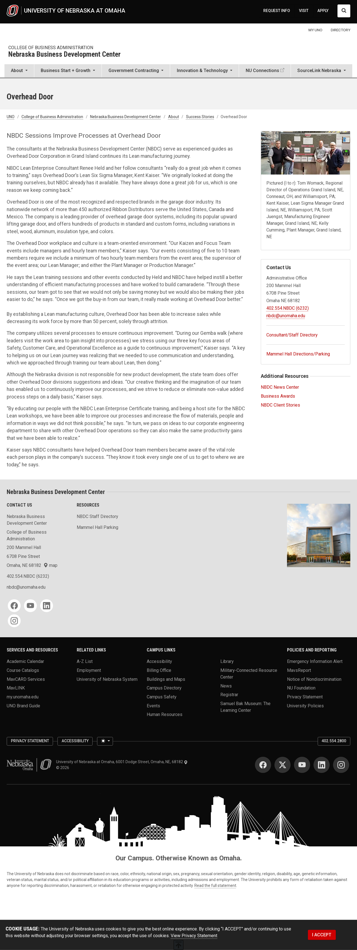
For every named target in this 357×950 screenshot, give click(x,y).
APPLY (323, 10)
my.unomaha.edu (22, 696)
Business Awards (278, 396)
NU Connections (262, 70)
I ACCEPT (321, 934)
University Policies (305, 705)
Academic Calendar (25, 661)
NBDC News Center (280, 387)
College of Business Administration (50, 47)
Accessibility (159, 661)
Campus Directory (164, 688)
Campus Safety (162, 696)
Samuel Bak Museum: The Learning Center (245, 707)
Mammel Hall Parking (97, 527)
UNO (11, 116)
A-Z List (85, 661)
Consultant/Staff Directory (292, 335)
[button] (19, 71)
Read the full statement (215, 885)
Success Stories (200, 116)
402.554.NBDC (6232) (287, 308)
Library (227, 661)
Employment (89, 670)
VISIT (303, 10)
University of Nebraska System (107, 679)
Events (153, 705)
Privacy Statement (305, 696)
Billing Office (159, 670)
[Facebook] (14, 605)
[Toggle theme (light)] (105, 741)
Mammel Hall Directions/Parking (298, 354)
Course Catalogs (23, 670)
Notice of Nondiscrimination (314, 679)
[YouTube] (30, 605)
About (173, 116)
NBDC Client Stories (280, 405)
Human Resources (164, 714)
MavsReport (299, 670)
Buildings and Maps (166, 679)
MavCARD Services (26, 679)
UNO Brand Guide (23, 705)
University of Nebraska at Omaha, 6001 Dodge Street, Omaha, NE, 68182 (122, 762)
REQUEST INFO (276, 10)
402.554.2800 (334, 741)
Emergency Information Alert (314, 661)
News (226, 685)
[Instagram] (14, 620)
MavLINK (16, 688)
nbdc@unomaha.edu (285, 315)
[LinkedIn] (46, 605)
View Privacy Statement (194, 935)
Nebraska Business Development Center (64, 54)
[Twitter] (282, 765)
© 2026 (63, 767)
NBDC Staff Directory (97, 516)
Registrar (229, 694)
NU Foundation (301, 688)
